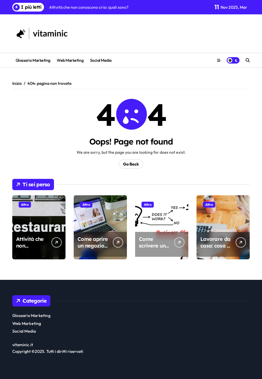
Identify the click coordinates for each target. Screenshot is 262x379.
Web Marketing (70, 60)
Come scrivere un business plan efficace (154, 249)
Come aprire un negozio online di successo (93, 249)
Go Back (131, 164)
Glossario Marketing (33, 60)
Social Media (101, 60)
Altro (25, 204)
